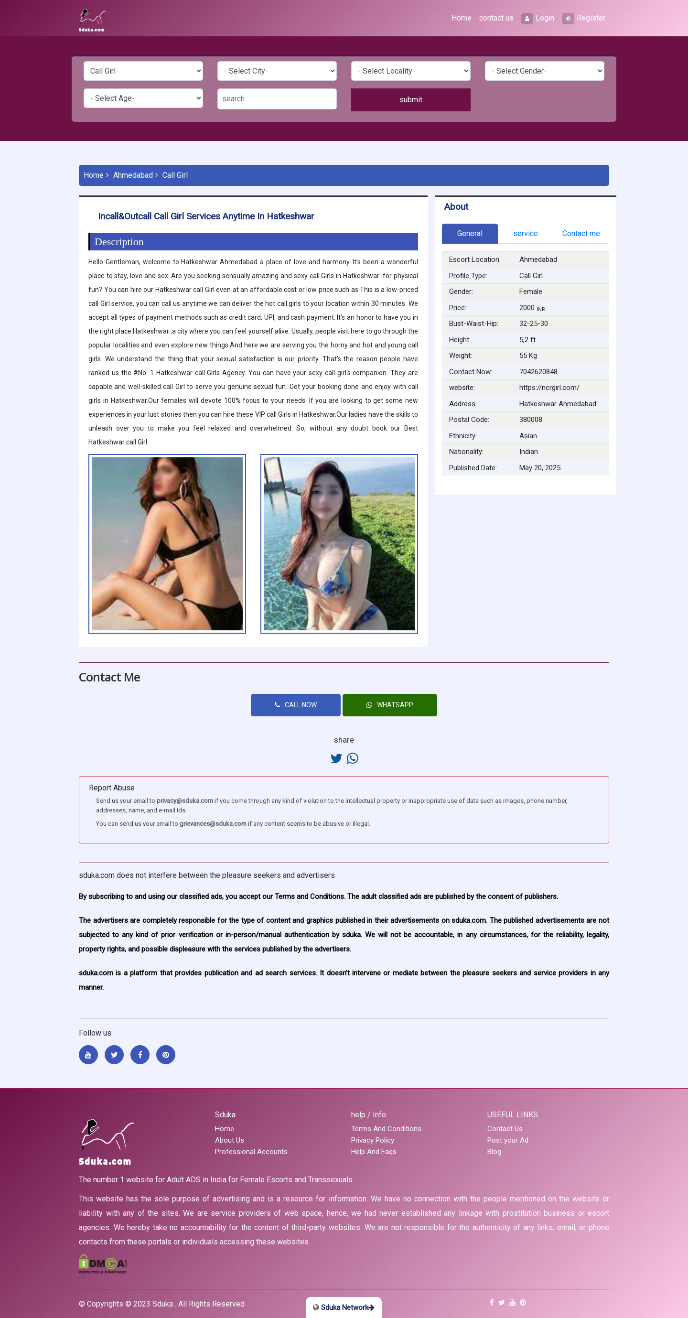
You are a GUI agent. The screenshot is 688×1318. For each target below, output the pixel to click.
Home (462, 17)
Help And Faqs (374, 1151)
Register (583, 18)
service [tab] (525, 233)
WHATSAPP (389, 705)
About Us (229, 1140)
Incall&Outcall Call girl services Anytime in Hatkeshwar (206, 216)
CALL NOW (296, 705)
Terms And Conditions (386, 1128)
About (456, 206)
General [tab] (470, 233)
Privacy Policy (372, 1140)
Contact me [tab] (581, 233)
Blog (494, 1151)
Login (537, 18)
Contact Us (505, 1128)
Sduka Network (344, 1307)
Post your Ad (507, 1140)
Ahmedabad (133, 175)
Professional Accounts (251, 1151)
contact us (496, 17)
